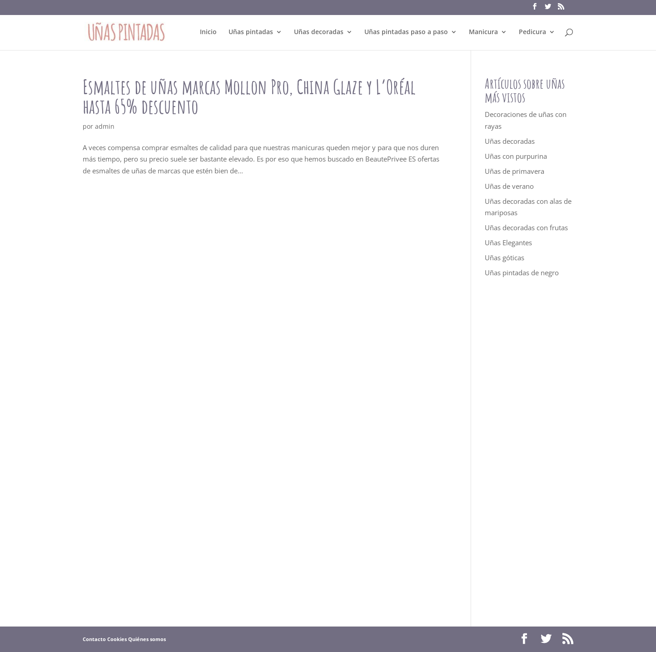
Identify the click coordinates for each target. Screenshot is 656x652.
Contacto (94, 639)
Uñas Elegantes (508, 242)
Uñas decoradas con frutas (526, 227)
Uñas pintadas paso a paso (406, 32)
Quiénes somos (147, 639)
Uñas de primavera (514, 171)
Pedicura (532, 32)
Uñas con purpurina (516, 156)
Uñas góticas (504, 257)
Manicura (483, 32)
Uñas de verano (509, 186)
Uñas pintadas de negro (522, 272)
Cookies (117, 639)
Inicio (208, 32)
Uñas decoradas (318, 32)
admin (104, 126)
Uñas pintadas (251, 32)
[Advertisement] (529, 452)
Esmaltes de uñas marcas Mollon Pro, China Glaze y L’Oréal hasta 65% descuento (249, 96)
